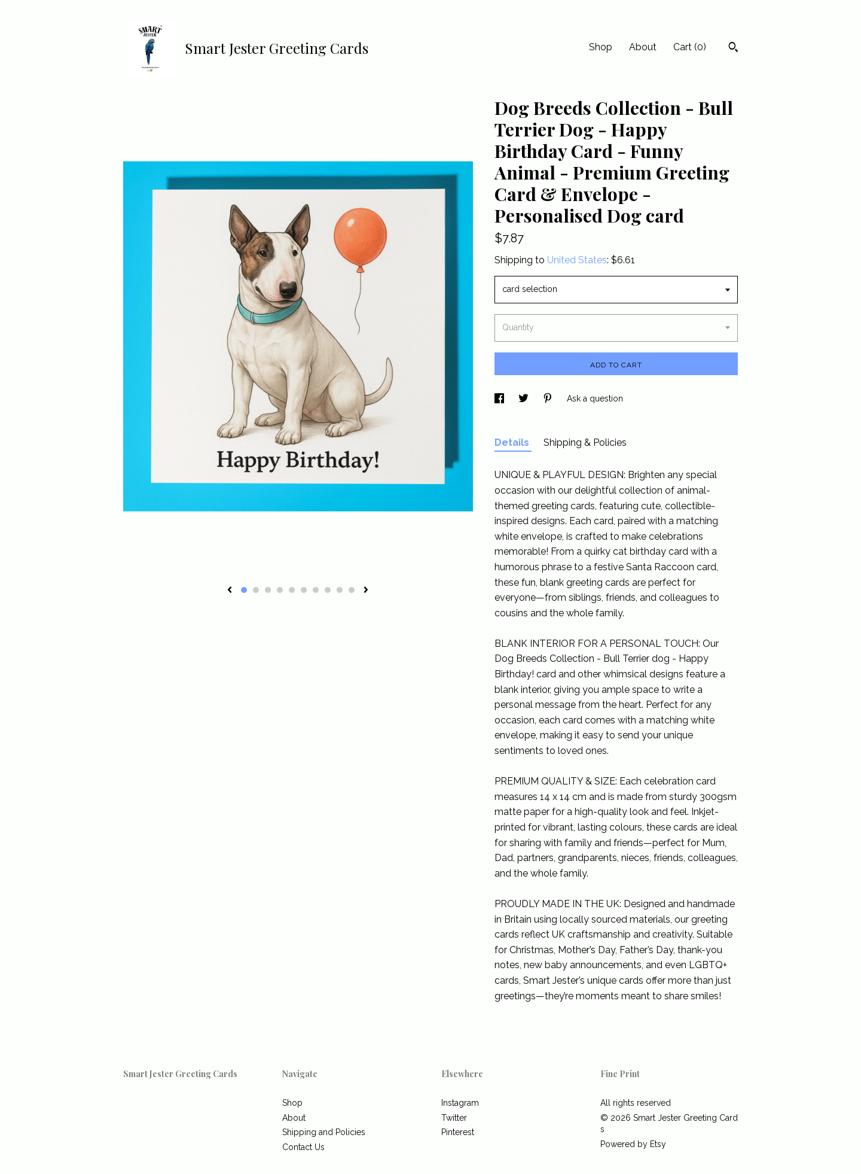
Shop (600, 47)
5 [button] (292, 590)
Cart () (689, 47)
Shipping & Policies (585, 442)
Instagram (460, 1103)
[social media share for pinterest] (549, 398)
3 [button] (268, 590)
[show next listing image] (366, 590)
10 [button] (352, 590)
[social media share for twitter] (524, 398)
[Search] (733, 48)
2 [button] (256, 590)
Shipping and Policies (323, 1132)
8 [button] (328, 590)
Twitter (454, 1118)
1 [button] (244, 590)
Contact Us (303, 1147)
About (643, 47)
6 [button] (304, 590)
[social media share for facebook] (500, 398)
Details (513, 442)
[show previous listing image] (230, 590)
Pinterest (457, 1132)
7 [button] (316, 590)
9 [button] (340, 590)
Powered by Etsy (633, 1144)
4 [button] (280, 590)
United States (577, 260)
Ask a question (595, 398)
